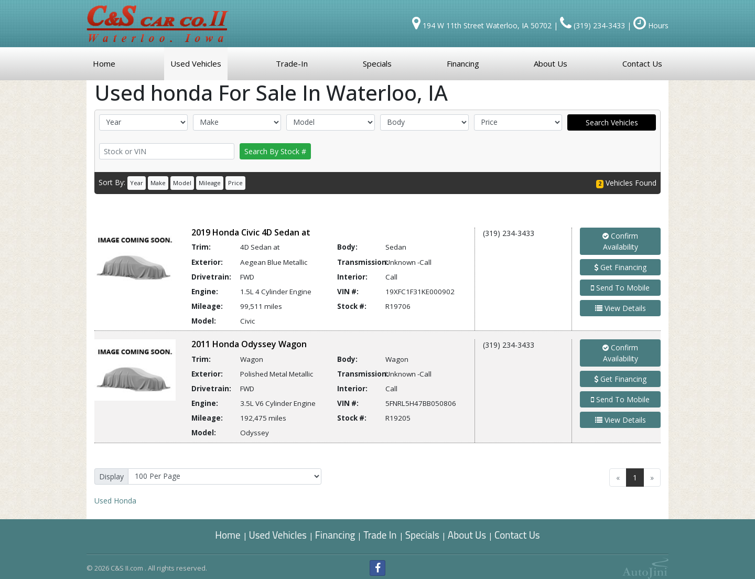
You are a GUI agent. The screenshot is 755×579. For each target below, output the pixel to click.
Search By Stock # (275, 151)
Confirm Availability (620, 241)
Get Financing (620, 267)
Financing (335, 534)
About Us (467, 534)
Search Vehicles (612, 122)
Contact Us (517, 534)
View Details (620, 308)
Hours (650, 25)
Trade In (380, 534)
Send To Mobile (620, 288)
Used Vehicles (278, 534)
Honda (115, 501)
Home (227, 534)
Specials (422, 534)
